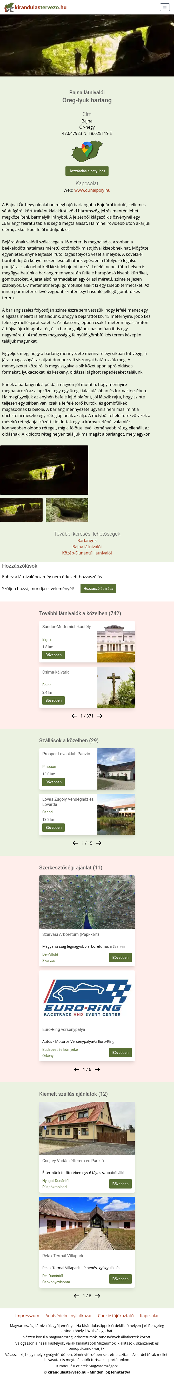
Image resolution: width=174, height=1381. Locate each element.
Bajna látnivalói (87, 547)
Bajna (46, 639)
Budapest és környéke (60, 1049)
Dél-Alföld (50, 954)
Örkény (47, 1056)
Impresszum (27, 1315)
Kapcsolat (149, 1315)
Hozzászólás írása (98, 589)
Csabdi (47, 812)
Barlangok (87, 540)
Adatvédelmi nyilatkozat (68, 1315)
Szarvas (48, 961)
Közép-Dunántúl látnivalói (87, 553)
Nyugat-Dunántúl (55, 1181)
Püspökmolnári (54, 1187)
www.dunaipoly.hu (92, 190)
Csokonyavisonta (56, 1282)
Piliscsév (49, 767)
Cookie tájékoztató (116, 1315)
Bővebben (53, 655)
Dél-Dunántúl (52, 1276)
